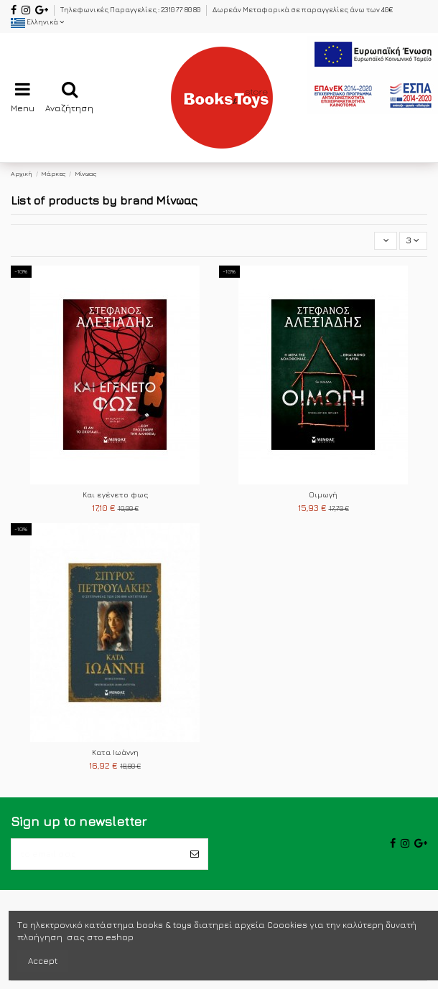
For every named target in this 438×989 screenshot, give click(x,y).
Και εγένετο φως (115, 494)
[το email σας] (96, 854)
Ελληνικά (37, 22)
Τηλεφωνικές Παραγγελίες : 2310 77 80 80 (131, 10)
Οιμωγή (323, 494)
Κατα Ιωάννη (115, 752)
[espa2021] (372, 73)
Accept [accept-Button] (42, 960)
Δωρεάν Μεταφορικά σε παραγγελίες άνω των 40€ (303, 10)
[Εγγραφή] (195, 854)
